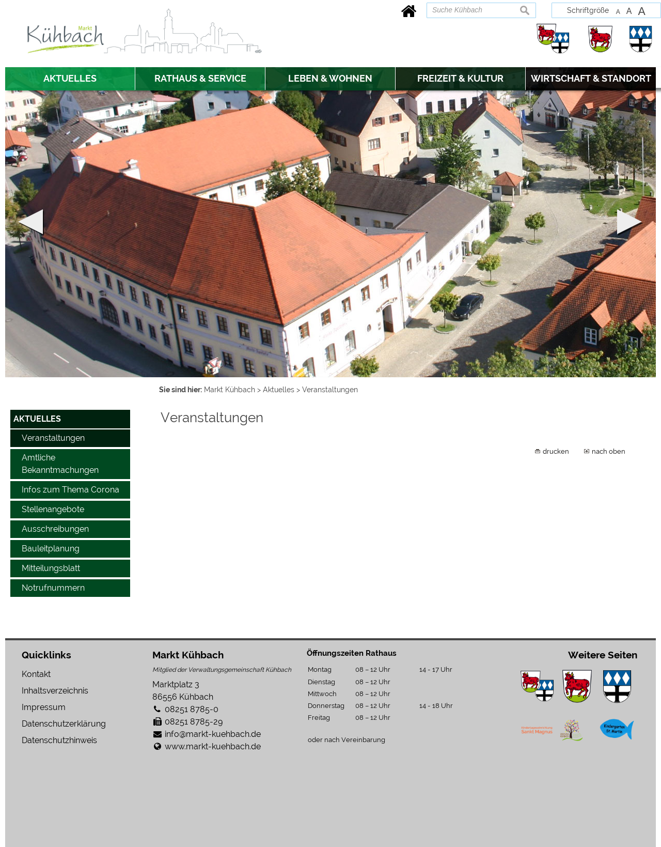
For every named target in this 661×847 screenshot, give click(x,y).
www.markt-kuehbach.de (213, 746)
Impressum (44, 707)
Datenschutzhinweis (59, 740)
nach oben (608, 451)
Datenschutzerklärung (64, 724)
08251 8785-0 (191, 709)
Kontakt (36, 674)
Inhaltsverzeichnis (55, 691)
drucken (556, 451)
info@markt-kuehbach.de (213, 734)
